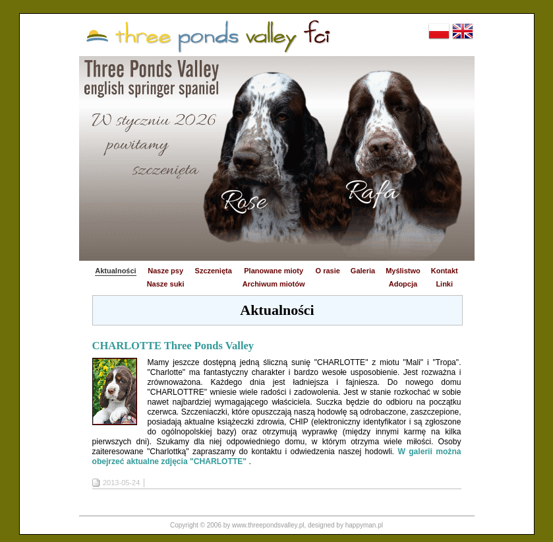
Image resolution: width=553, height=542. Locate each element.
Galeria (363, 271)
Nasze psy (165, 271)
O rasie (328, 271)
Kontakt (444, 271)
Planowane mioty (273, 271)
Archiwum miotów (274, 284)
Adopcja (403, 284)
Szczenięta (213, 271)
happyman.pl (364, 525)
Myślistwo (403, 271)
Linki (444, 284)
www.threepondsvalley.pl (268, 525)
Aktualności (115, 271)
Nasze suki (166, 284)
